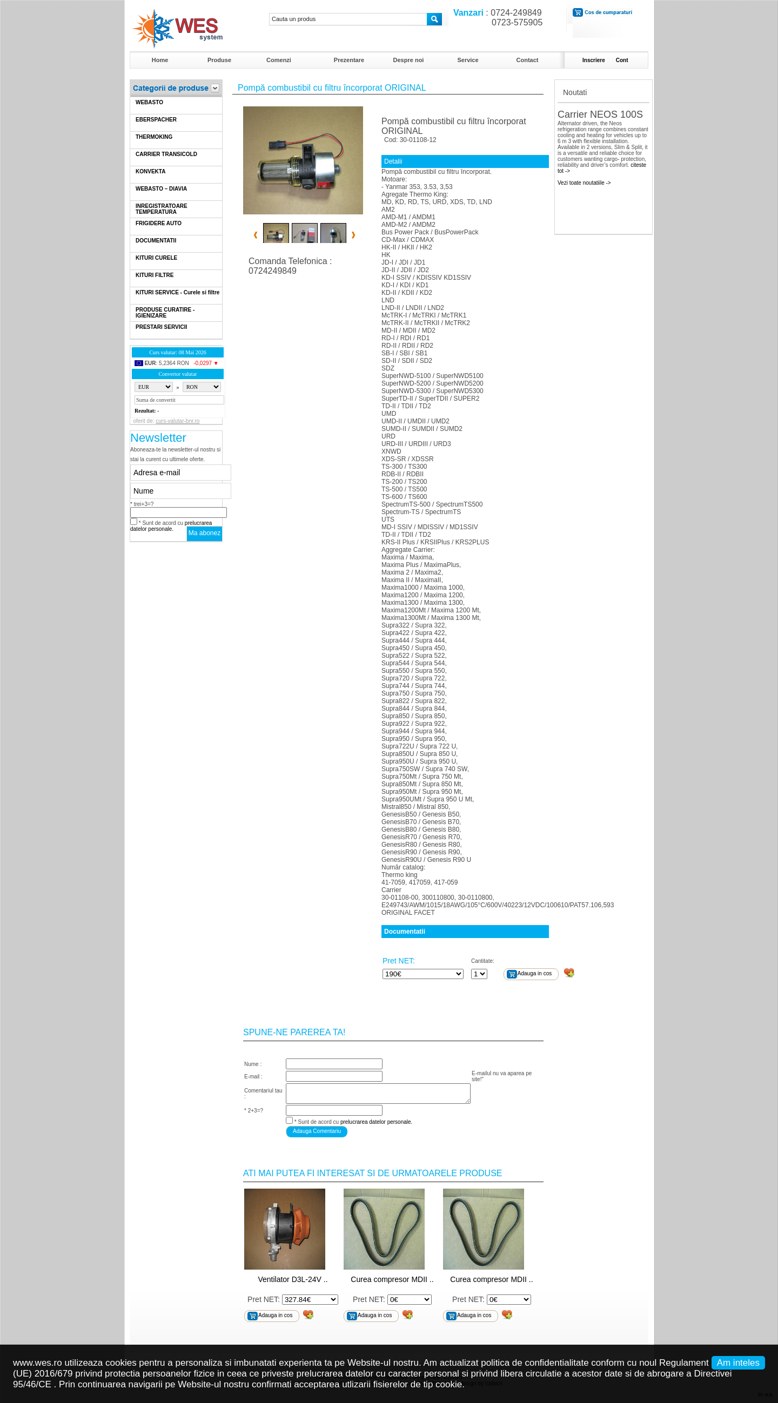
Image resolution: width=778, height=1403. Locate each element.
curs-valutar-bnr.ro (177, 421)
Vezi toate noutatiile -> (584, 183)
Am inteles (738, 1363)
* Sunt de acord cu (171, 526)
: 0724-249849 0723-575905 (495, 17)
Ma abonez (204, 533)
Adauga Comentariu (317, 1131)
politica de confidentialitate (534, 1363)
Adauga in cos (535, 973)
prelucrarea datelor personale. (171, 526)
